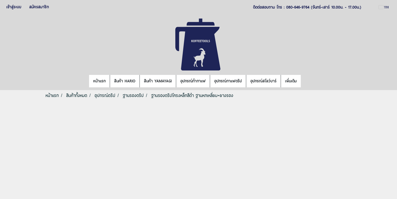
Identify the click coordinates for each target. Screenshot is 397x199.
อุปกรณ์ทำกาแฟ (193, 81)
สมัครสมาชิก (39, 7)
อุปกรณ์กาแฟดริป (228, 81)
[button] (306, 81)
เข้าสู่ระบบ (13, 7)
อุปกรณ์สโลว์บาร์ (263, 81)
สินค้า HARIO (124, 81)
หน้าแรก (99, 81)
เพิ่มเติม (291, 81)
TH (384, 7)
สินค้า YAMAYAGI (158, 81)
